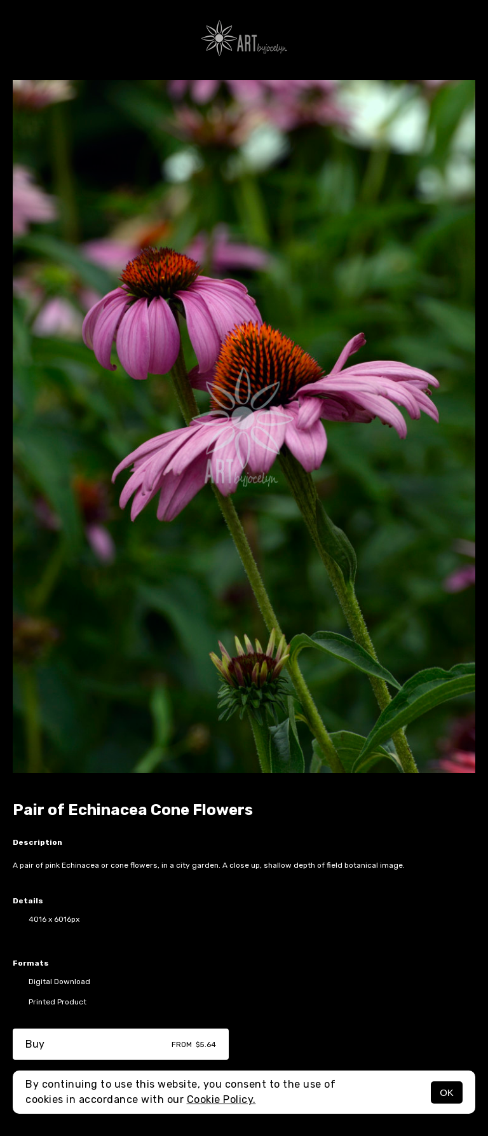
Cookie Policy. (221, 1099)
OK (447, 1092)
